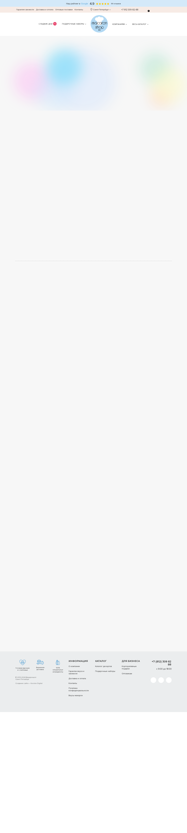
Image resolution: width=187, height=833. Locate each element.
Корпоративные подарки (129, 818)
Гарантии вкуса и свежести (76, 823)
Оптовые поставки (64, 9)
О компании (74, 817)
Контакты (79, 9)
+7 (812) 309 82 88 (161, 814)
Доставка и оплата (44, 9)
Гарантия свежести (25, 9)
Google (84, 4)
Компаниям (118, 24)
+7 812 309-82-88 (128, 9)
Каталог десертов (103, 817)
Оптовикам (127, 824)
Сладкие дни (45, 24)
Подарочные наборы (73, 24)
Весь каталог (139, 24)
